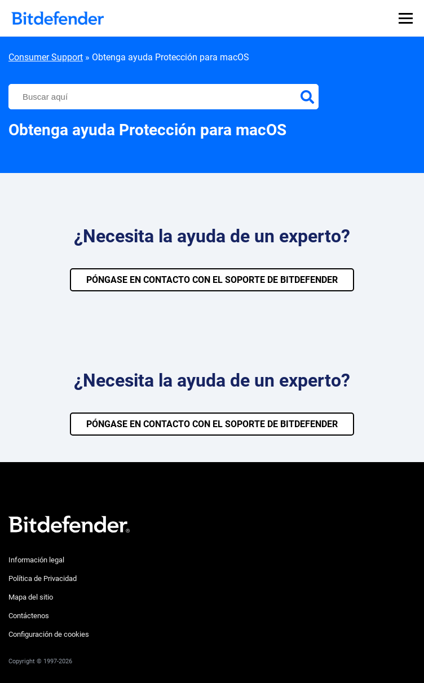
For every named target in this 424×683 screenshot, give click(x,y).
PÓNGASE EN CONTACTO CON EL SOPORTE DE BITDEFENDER (212, 279)
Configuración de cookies (48, 634)
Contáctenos (28, 615)
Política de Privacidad (42, 578)
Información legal (36, 560)
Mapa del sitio (30, 597)
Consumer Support (45, 57)
